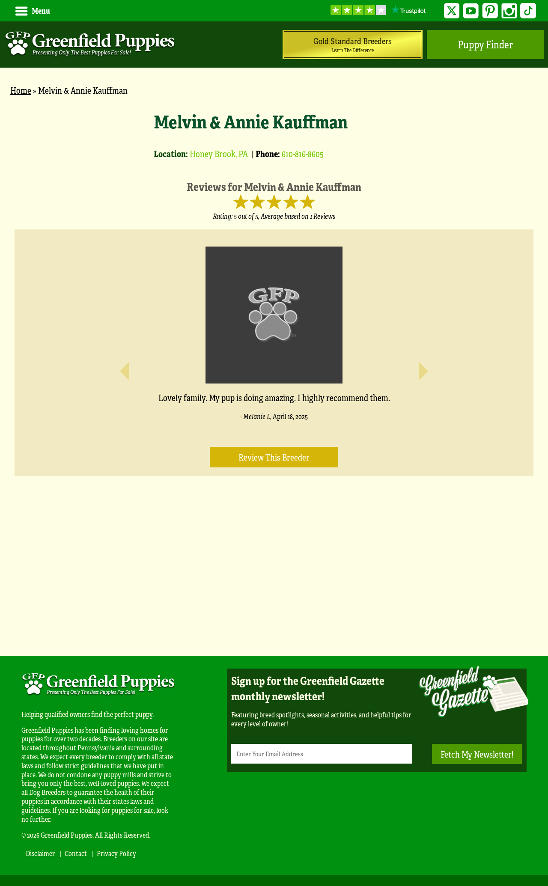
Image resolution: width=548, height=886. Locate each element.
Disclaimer (40, 853)
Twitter (452, 11)
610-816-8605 (303, 153)
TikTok (528, 11)
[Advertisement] (274, 579)
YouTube (471, 11)
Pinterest (490, 11)
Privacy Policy (116, 853)
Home (20, 90)
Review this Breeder (274, 457)
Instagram (509, 11)
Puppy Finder (485, 44)
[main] (274, 371)
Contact (76, 853)
